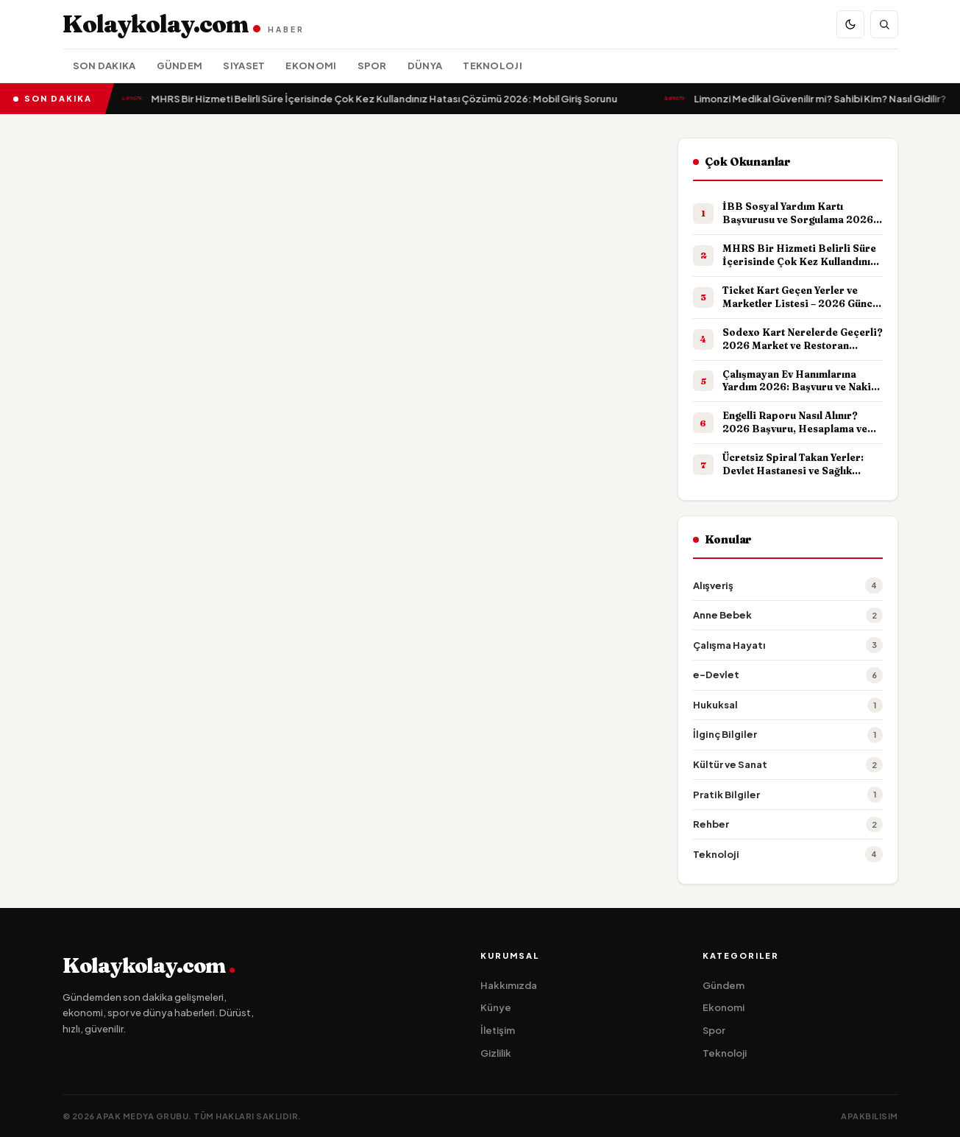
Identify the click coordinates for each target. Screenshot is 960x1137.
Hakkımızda (508, 985)
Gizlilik (495, 1053)
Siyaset (244, 65)
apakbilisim (869, 1116)
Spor (372, 65)
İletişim (497, 1030)
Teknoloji (492, 65)
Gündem (180, 65)
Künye (495, 1007)
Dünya (425, 65)
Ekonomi (310, 65)
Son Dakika (104, 65)
